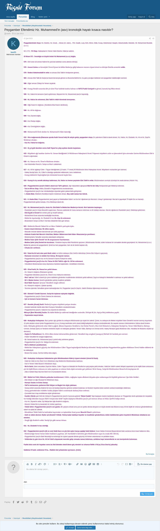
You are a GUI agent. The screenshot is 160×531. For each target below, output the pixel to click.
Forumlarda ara (22, 21)
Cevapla (151, 454)
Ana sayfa (10, 17)
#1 (153, 38)
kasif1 (8, 34)
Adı (25, 482)
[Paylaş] (150, 38)
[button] (49, 16)
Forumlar (23, 17)
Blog (33, 17)
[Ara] (151, 16)
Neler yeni (43, 17)
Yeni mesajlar (9, 21)
